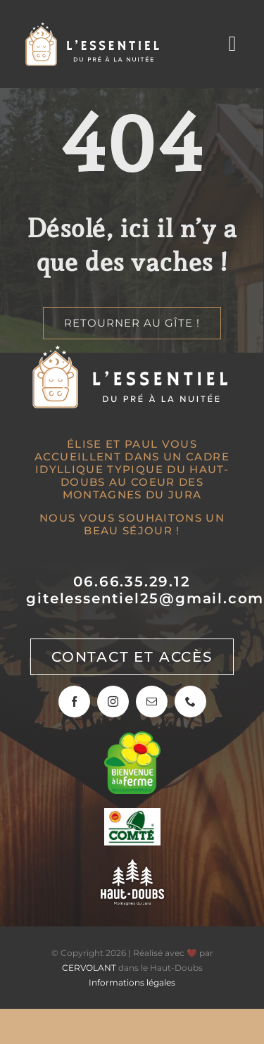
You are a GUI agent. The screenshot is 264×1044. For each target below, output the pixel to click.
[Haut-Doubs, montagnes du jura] (132, 866)
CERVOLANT (89, 967)
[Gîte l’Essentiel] (93, 28)
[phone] (190, 701)
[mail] (152, 701)
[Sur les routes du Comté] (132, 815)
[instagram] (113, 701)
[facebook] (74, 701)
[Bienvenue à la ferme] (132, 738)
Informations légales (132, 982)
